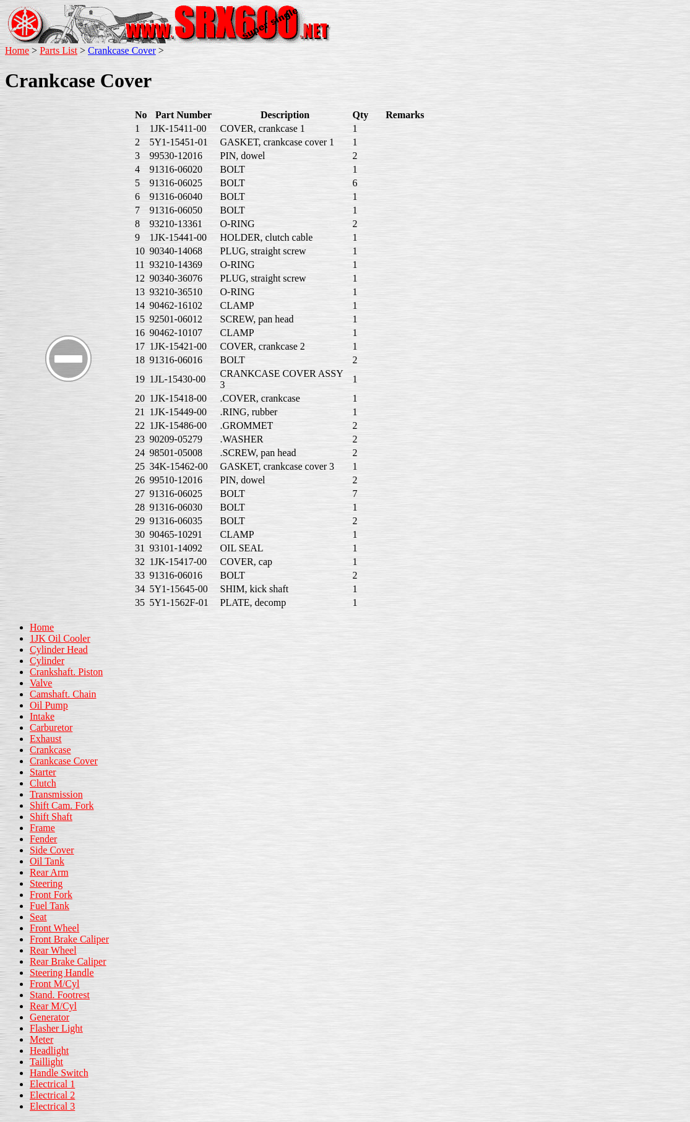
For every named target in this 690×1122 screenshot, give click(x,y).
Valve (41, 683)
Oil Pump (49, 705)
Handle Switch (59, 1073)
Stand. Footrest (60, 995)
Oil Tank (47, 861)
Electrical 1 (52, 1084)
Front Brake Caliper (69, 939)
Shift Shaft (51, 816)
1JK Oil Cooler (60, 638)
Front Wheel (54, 928)
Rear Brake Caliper (68, 961)
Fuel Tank (49, 905)
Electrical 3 (52, 1106)
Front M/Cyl (54, 983)
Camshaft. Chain (63, 694)
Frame (42, 827)
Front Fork (51, 894)
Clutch (43, 783)
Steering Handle (62, 972)
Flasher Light (56, 1028)
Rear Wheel (53, 950)
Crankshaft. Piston (66, 672)
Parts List (58, 50)
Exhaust (46, 738)
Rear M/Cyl (53, 1006)
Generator (49, 1017)
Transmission (56, 794)
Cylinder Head (59, 649)
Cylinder (47, 660)
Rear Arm (49, 872)
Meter (41, 1039)
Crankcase (50, 749)
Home (17, 50)
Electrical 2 (52, 1095)
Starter (43, 772)
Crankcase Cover (122, 50)
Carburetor (51, 727)
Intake (42, 716)
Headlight (49, 1050)
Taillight (46, 1061)
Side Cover (52, 850)
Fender (43, 839)
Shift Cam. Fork (62, 805)
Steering (46, 883)
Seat (38, 917)
